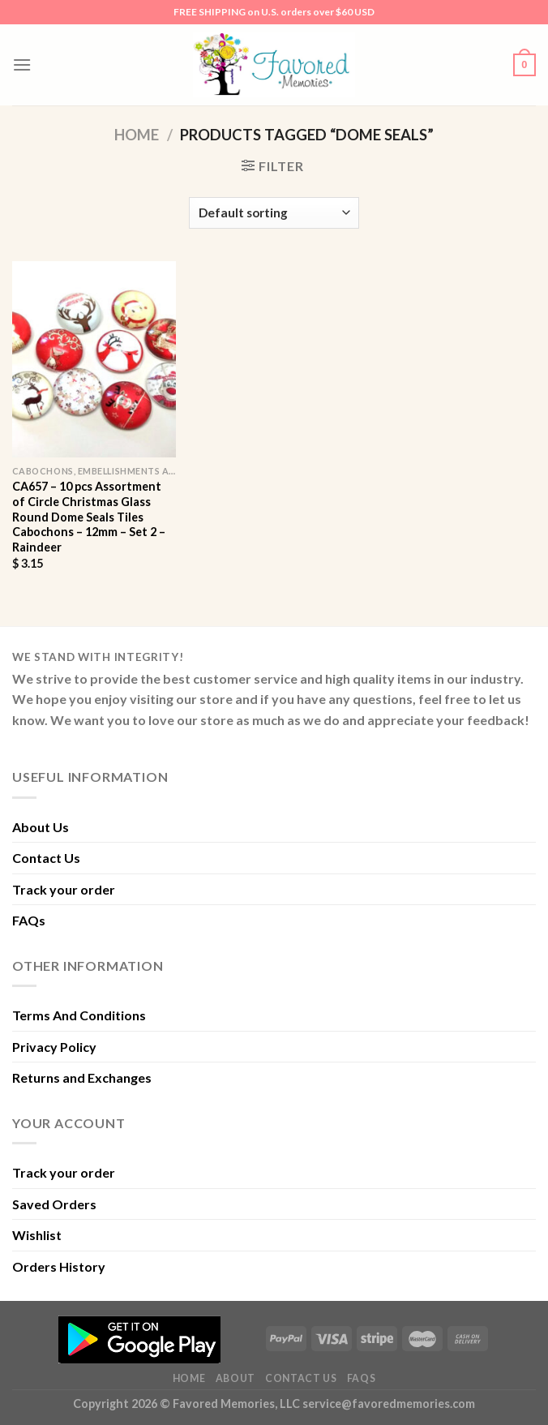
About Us (40, 827)
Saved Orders (54, 1204)
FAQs (28, 920)
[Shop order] (274, 213)
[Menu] (22, 64)
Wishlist (37, 1235)
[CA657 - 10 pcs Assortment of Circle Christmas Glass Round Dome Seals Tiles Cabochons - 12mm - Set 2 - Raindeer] (94, 359)
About (235, 1378)
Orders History (58, 1266)
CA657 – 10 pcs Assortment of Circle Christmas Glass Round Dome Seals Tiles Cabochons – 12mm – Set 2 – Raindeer (88, 516)
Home (136, 135)
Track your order (63, 889)
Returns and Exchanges (82, 1077)
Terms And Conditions (79, 1015)
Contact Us (46, 857)
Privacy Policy (54, 1046)
